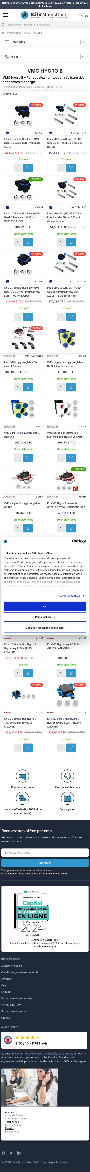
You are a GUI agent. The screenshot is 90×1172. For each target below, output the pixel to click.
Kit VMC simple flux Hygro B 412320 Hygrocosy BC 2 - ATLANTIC (20, 722)
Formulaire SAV (11, 1004)
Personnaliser (45, 617)
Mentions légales (11, 965)
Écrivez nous (12, 1131)
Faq (3, 985)
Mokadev (62, 1162)
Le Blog (6, 991)
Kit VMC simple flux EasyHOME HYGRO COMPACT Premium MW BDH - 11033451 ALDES (22, 291)
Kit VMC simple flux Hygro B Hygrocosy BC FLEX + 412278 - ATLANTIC (65, 722)
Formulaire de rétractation (17, 998)
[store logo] (44, 15)
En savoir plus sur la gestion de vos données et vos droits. (34, 873)
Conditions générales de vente (19, 972)
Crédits (5, 1018)
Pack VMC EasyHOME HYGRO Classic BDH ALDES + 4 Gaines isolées (64, 143)
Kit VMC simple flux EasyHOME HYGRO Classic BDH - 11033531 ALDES (22, 143)
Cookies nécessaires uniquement (45, 627)
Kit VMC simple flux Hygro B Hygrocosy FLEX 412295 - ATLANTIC (20, 648)
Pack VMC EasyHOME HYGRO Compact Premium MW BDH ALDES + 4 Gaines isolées (64, 291)
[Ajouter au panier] (28, 168)
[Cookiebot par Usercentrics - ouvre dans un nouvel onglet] (72, 541)
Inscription (45, 862)
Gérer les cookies (69, 595)
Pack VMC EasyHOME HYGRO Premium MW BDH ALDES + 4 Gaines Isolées (64, 217)
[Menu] (5, 15)
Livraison (6, 978)
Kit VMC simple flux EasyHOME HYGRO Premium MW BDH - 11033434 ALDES (21, 217)
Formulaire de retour (14, 1011)
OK (45, 606)
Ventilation (15, 33)
